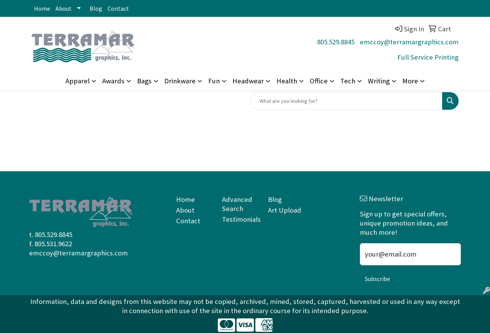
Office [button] (319, 80)
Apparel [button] (77, 80)
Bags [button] (144, 80)
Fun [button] (214, 80)
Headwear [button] (248, 80)
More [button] (410, 80)
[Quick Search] (346, 101)
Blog (96, 8)
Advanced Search (237, 204)
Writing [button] (379, 80)
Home (42, 8)
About (64, 8)
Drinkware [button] (180, 80)
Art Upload (284, 210)
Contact (118, 8)
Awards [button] (113, 80)
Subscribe (377, 279)
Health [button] (286, 80)
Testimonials (240, 219)
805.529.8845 (335, 41)
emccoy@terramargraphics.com (409, 41)
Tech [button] (347, 80)
